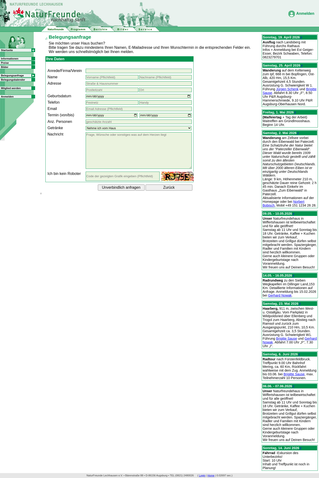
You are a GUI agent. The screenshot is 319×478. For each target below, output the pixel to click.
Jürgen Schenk (287, 89)
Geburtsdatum (59, 96)
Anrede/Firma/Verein (65, 71)
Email (52, 109)
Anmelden (305, 13)
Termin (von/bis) (61, 115)
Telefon (54, 102)
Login (202, 475)
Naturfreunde (56, 29)
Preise (5, 62)
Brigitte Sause (286, 338)
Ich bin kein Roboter (64, 174)
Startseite (7, 50)
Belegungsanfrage (12, 75)
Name (53, 77)
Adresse (54, 83)
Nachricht (55, 134)
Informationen (9, 58)
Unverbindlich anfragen (121, 187)
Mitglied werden (11, 88)
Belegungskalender (13, 79)
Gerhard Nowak (280, 295)
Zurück (169, 187)
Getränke (55, 128)
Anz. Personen (60, 122)
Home (211, 475)
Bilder (4, 67)
